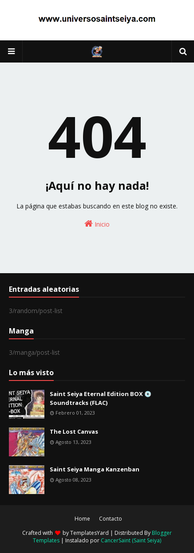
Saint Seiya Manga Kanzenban (94, 469)
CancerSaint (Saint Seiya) (131, 540)
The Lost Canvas (74, 431)
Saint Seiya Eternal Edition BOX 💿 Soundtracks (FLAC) (100, 398)
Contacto (110, 518)
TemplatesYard (89, 533)
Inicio (97, 223)
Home (82, 518)
